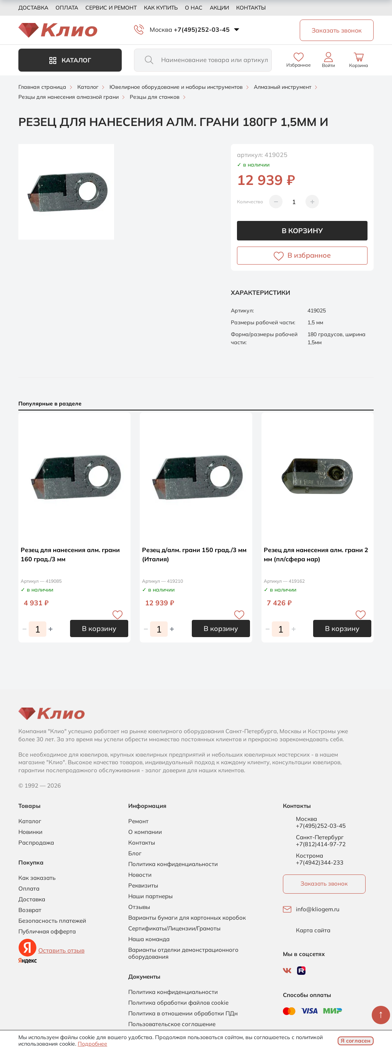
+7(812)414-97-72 (321, 844)
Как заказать (37, 877)
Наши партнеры (150, 896)
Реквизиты (143, 885)
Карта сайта (313, 930)
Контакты (251, 7)
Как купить (161, 7)
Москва (161, 29)
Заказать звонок (324, 883)
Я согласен (356, 1040)
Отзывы (139, 907)
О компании (145, 832)
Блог (135, 853)
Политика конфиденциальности (173, 864)
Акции (219, 7)
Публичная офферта (47, 931)
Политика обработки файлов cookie (178, 1002)
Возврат (29, 910)
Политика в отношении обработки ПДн (183, 1013)
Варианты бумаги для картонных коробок (187, 917)
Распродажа (36, 842)
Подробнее (92, 1043)
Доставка (33, 7)
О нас (194, 7)
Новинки (30, 832)
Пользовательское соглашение (172, 1024)
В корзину (302, 230)
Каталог (70, 60)
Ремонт (138, 821)
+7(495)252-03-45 (202, 29)
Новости (140, 874)
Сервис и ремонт (111, 7)
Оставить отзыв (61, 950)
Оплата (67, 7)
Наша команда (149, 939)
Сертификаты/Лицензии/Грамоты (174, 928)
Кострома (309, 855)
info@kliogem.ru (318, 909)
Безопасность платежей (52, 920)
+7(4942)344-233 (319, 862)
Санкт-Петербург (320, 837)
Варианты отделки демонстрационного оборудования (183, 953)
